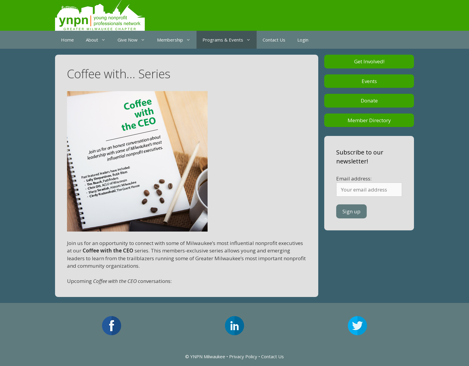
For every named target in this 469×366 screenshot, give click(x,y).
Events (369, 81)
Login (302, 40)
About (99, 40)
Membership (177, 40)
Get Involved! (369, 61)
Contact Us (274, 40)
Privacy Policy (243, 356)
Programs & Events (229, 40)
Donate (369, 100)
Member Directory (369, 120)
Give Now (134, 40)
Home (67, 40)
